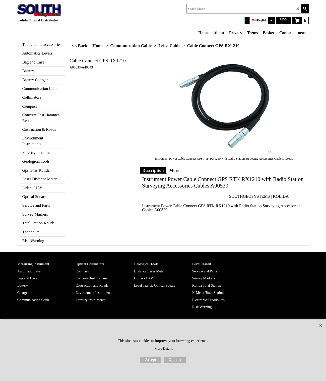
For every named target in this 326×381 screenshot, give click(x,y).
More (174, 170)
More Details (163, 348)
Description (153, 170)
